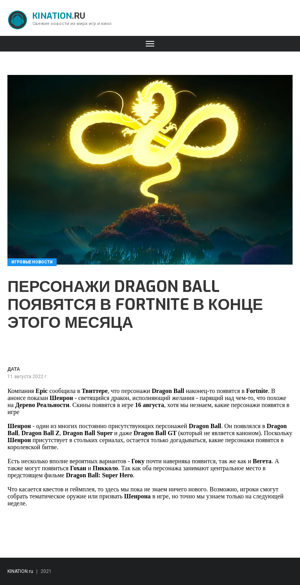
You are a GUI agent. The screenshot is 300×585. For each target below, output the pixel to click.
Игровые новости (32, 262)
